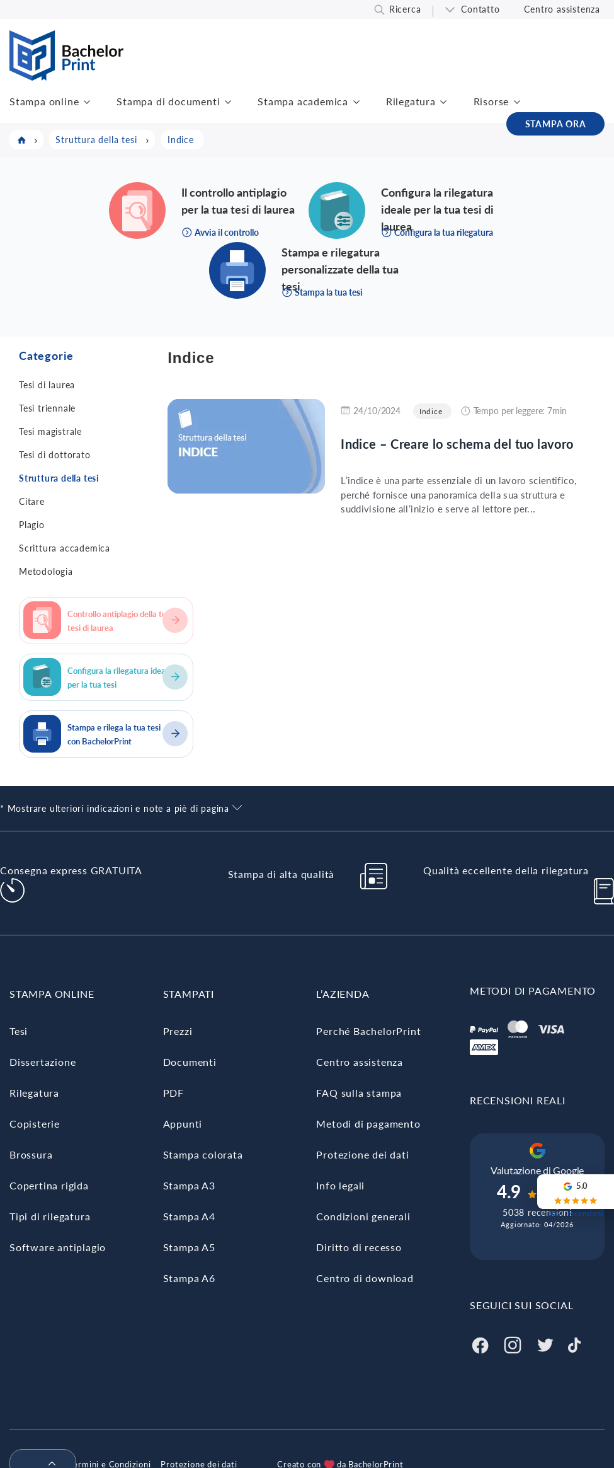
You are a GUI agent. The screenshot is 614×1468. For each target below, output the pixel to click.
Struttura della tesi (59, 478)
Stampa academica (303, 101)
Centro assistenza (562, 9)
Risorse (491, 101)
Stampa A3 (189, 1185)
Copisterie (34, 1124)
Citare (32, 501)
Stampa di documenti (168, 101)
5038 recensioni (537, 1212)
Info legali (340, 1185)
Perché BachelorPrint (368, 1031)
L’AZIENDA (342, 994)
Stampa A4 (189, 1216)
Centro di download (364, 1278)
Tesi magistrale (50, 431)
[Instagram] (513, 1344)
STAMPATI (188, 994)
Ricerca (405, 9)
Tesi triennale (47, 408)
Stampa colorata (203, 1154)
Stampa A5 (189, 1247)
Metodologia (46, 571)
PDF (173, 1093)
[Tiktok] (574, 1344)
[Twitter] (545, 1344)
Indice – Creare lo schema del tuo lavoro (457, 443)
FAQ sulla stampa (359, 1093)
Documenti (190, 1062)
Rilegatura (411, 101)
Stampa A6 (189, 1278)
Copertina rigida (49, 1185)
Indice (431, 411)
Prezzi (178, 1031)
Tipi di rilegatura (49, 1216)
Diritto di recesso (358, 1247)
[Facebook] (480, 1344)
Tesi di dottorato (55, 454)
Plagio (32, 524)
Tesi (18, 1031)
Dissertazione (42, 1062)
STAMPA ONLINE (51, 994)
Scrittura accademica (64, 548)
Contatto (480, 9)
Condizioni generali (363, 1216)
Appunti (183, 1124)
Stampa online (44, 101)
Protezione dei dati (362, 1154)
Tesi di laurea (47, 384)
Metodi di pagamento (368, 1124)
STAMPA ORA (555, 123)
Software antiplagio (57, 1247)
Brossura (30, 1154)
